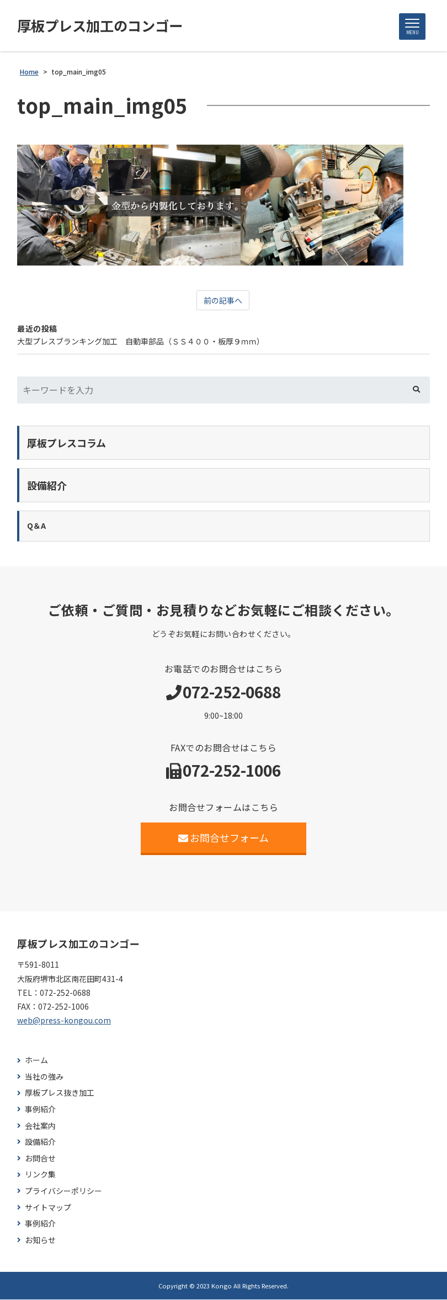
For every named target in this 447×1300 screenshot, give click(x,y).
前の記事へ (223, 300)
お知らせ (40, 1240)
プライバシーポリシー (63, 1191)
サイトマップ (48, 1208)
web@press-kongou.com (64, 1020)
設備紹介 (40, 1142)
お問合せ (40, 1159)
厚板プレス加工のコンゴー (103, 26)
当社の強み (44, 1077)
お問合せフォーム (223, 838)
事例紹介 (40, 1110)
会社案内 (40, 1126)
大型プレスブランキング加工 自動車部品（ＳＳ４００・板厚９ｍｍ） (140, 341)
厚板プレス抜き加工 (59, 1093)
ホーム (36, 1060)
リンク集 (40, 1175)
